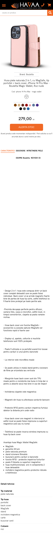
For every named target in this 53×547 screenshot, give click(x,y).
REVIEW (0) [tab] (36, 158)
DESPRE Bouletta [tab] (23, 158)
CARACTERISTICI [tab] (8, 151)
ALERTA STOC (26, 127)
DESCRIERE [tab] (20, 151)
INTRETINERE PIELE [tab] (34, 151)
